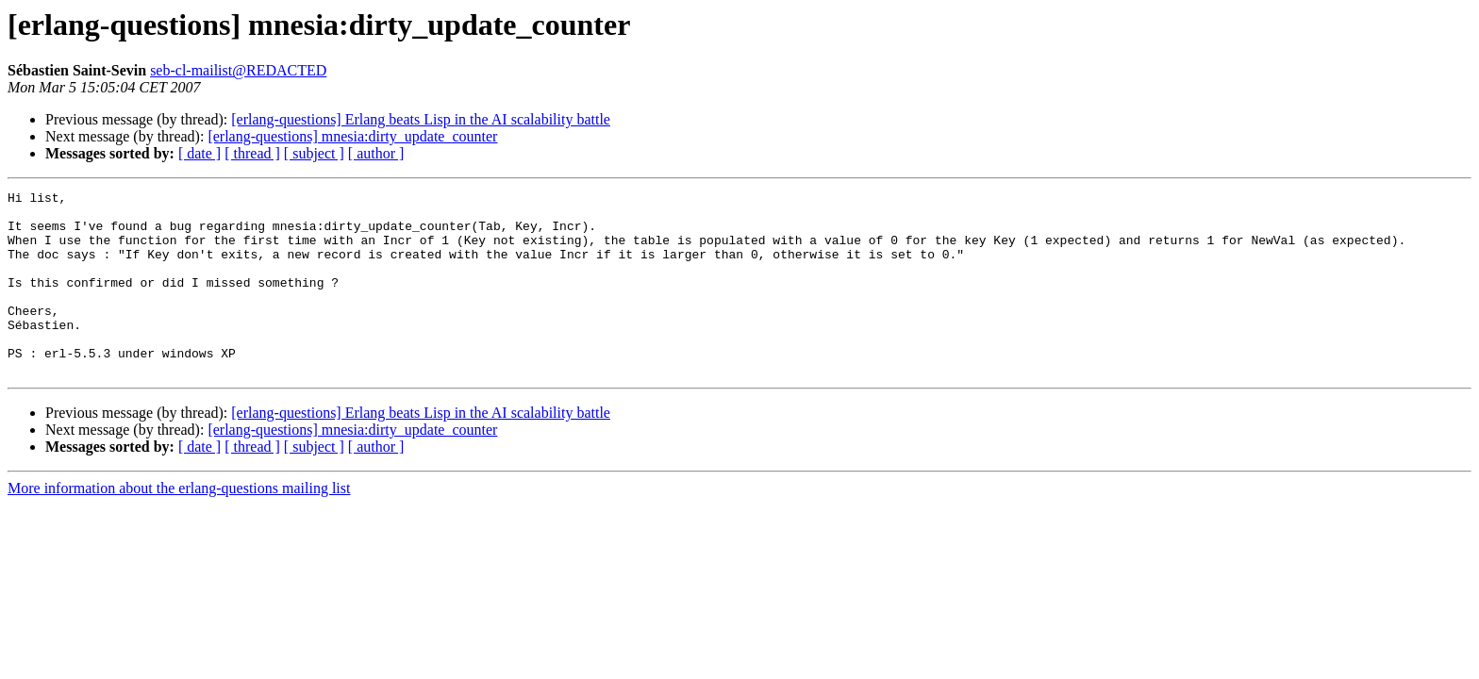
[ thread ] (252, 153)
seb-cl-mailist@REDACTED (238, 70)
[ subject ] (314, 153)
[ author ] (376, 153)
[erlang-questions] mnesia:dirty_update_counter (352, 136)
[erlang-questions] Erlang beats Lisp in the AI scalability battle (420, 119)
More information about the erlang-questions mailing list (179, 525)
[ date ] (199, 153)
